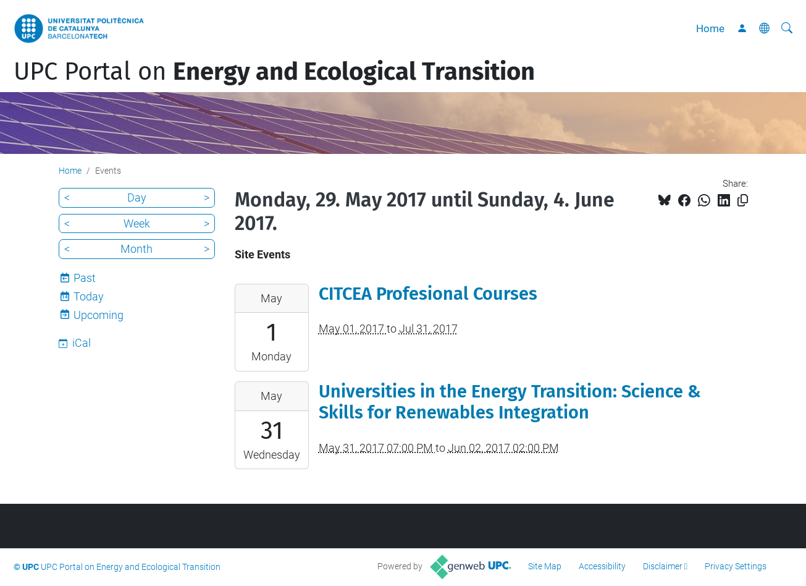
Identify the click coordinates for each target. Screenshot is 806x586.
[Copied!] (742, 200)
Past (84, 277)
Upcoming (98, 314)
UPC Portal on (274, 72)
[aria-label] (786, 28)
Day (136, 197)
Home (710, 28)
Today (88, 296)
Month (136, 248)
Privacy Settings (735, 566)
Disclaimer (662, 566)
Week (137, 223)
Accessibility (602, 566)
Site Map (544, 566)
